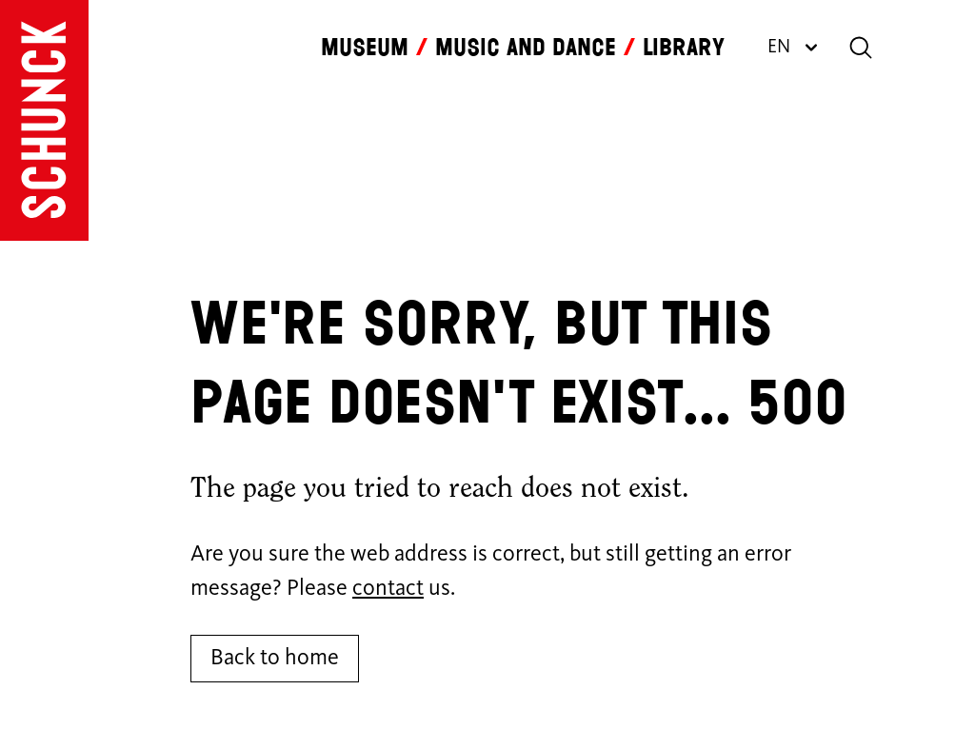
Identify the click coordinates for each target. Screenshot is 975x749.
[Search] (860, 47)
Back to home (274, 658)
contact (388, 589)
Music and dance (525, 47)
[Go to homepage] (44, 120)
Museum (364, 47)
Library (684, 47)
